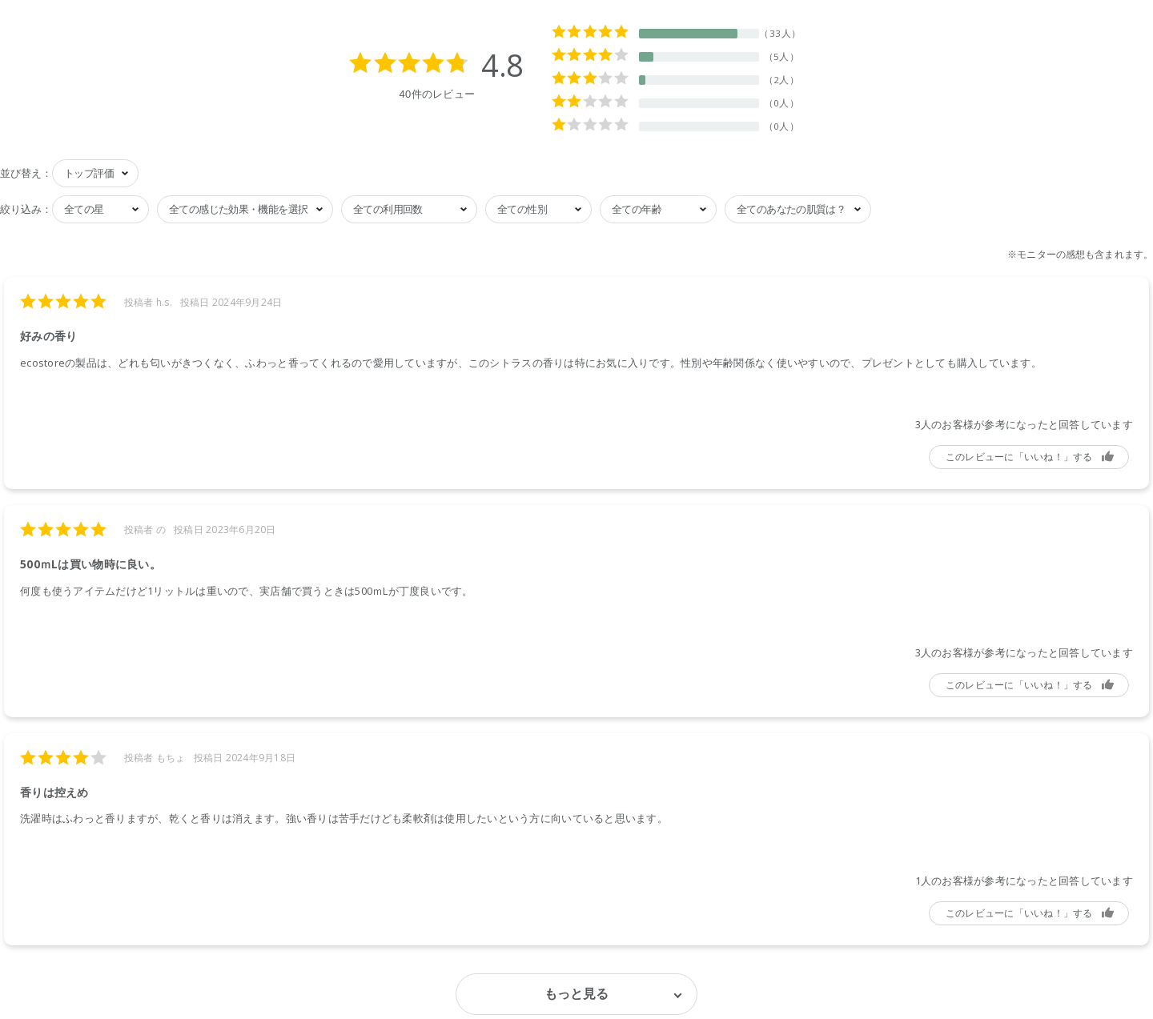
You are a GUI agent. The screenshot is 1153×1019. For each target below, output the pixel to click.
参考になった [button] (1029, 457)
